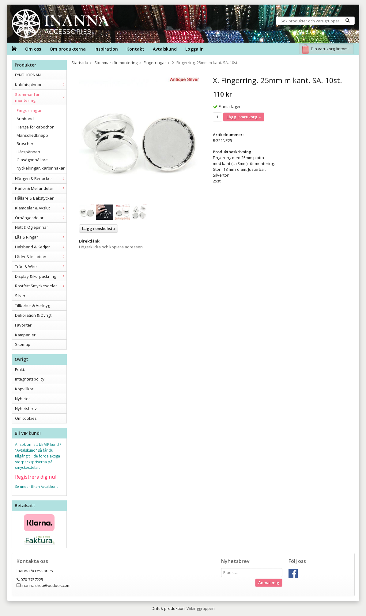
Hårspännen (28, 152)
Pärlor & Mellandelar (40, 188)
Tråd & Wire (40, 266)
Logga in (194, 49)
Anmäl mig (268, 582)
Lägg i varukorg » (243, 117)
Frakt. (20, 369)
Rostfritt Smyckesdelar (40, 286)
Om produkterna (68, 49)
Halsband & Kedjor (40, 247)
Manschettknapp (32, 135)
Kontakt (135, 49)
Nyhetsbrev (26, 408)
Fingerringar (29, 110)
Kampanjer (25, 335)
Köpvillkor (24, 389)
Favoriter (23, 325)
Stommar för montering (40, 97)
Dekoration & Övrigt (33, 315)
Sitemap (22, 344)
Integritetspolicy (29, 379)
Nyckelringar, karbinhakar (41, 168)
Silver (20, 295)
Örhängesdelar (40, 217)
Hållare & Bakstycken (35, 198)
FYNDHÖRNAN (28, 75)
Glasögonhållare (32, 160)
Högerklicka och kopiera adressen (111, 247)
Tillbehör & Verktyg (32, 305)
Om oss (33, 49)
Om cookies (26, 418)
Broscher (25, 143)
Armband (25, 118)
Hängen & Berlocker (40, 178)
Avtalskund (165, 49)
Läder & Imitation (40, 256)
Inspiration (106, 49)
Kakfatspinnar (40, 84)
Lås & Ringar (40, 237)
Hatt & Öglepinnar (31, 227)
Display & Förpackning (40, 276)
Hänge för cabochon (36, 127)
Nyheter (22, 398)
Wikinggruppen (201, 608)
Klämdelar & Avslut (40, 208)
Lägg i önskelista (98, 228)
